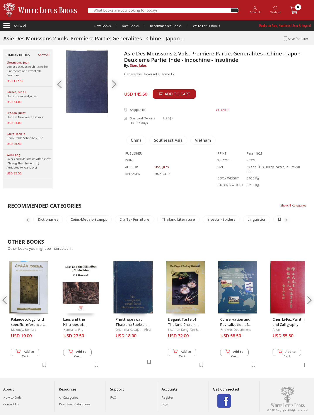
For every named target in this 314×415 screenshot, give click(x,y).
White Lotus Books (206, 26)
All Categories (68, 397)
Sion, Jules (138, 65)
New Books (102, 26)
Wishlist (275, 10)
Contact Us (11, 404)
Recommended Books (166, 26)
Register (167, 397)
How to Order (13, 397)
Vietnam (203, 140)
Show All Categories (292, 205)
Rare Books (130, 26)
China (136, 140)
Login (165, 404)
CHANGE (220, 110)
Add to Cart (25, 353)
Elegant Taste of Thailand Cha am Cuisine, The (182, 324)
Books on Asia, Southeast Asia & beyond (285, 25)
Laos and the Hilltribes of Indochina (74, 324)
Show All (43, 55)
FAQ (113, 397)
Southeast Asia (168, 140)
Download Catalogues (74, 404)
